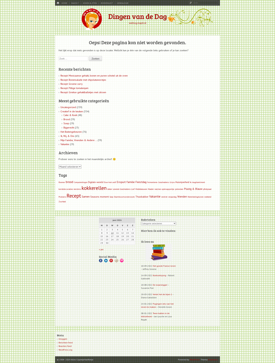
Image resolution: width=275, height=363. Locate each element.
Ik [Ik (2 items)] (191, 182)
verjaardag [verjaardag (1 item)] (172, 197)
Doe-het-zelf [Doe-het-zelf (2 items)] (110, 182)
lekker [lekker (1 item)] (109, 189)
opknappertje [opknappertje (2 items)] (168, 189)
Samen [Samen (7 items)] (86, 196)
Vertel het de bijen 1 (162, 294)
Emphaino (213, 359)
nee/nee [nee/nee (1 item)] (158, 189)
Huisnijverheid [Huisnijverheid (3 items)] (182, 182)
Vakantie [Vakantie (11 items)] (154, 196)
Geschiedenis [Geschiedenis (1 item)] (163, 182)
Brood (66, 119)
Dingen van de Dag (137, 16)
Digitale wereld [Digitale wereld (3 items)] (95, 182)
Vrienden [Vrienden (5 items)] (182, 196)
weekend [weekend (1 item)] (207, 197)
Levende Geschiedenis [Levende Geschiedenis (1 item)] (121, 189)
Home (64, 3)
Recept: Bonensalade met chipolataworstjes (83, 79)
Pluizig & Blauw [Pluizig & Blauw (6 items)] (193, 189)
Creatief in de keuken (72, 111)
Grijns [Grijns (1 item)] (172, 182)
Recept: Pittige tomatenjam (74, 88)
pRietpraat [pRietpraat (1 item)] (207, 189)
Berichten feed (66, 342)
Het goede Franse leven (164, 266)
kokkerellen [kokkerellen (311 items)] (94, 188)
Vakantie (65, 144)
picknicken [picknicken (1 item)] (179, 189)
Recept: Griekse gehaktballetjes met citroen (83, 92)
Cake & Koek (70, 115)
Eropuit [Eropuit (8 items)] (121, 182)
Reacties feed (65, 346)
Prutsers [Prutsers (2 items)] (62, 196)
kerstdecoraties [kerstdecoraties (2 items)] (66, 189)
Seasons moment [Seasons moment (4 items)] (99, 196)
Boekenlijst (107, 3)
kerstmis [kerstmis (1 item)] (77, 189)
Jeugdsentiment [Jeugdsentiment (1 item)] (198, 182)
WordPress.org (65, 349)
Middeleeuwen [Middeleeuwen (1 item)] (141, 189)
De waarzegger (160, 285)
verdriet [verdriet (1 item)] (164, 197)
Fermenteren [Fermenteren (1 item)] (152, 182)
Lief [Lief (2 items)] (133, 189)
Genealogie (122, 3)
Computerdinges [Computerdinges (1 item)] (80, 182)
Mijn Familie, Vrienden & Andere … (79, 140)
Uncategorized (68, 107)
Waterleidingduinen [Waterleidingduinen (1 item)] (196, 197)
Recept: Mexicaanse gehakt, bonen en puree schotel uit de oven (94, 75)
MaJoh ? (75, 3)
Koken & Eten (90, 3)
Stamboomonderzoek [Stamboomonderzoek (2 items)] (124, 196)
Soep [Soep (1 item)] (111, 197)
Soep (66, 123)
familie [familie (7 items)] (130, 182)
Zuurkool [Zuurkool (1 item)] (62, 201)
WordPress (195, 359)
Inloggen (63, 339)
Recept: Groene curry (72, 83)
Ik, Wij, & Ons (67, 136)
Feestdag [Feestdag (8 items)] (140, 182)
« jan (101, 249)
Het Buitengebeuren (71, 131)
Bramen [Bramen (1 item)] (62, 182)
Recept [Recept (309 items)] (74, 195)
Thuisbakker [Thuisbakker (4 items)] (142, 196)
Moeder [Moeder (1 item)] (151, 189)
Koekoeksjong (159, 275)
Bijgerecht (68, 127)
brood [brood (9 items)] (69, 182)
